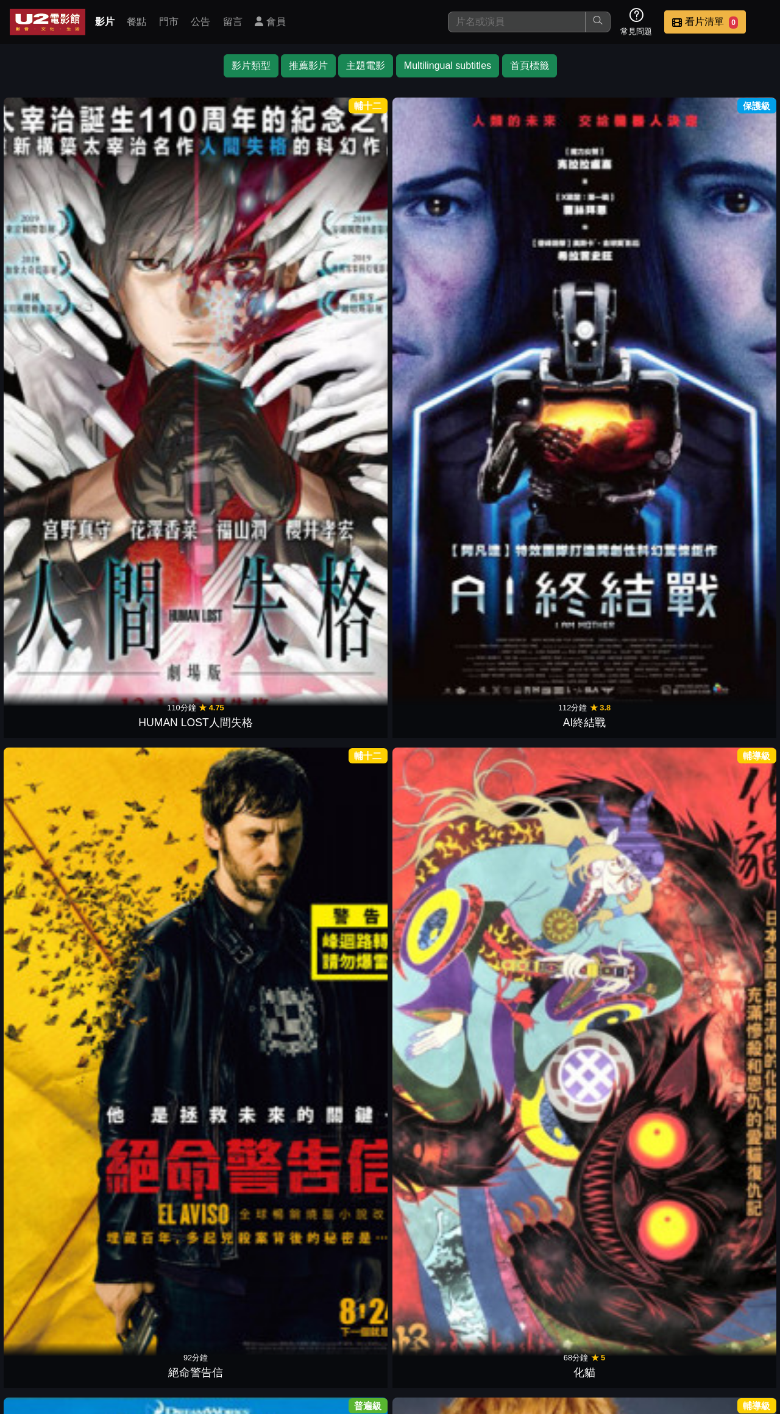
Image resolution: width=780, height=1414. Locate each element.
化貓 (342, 229)
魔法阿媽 (247, 560)
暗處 (533, 892)
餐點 (136, 21)
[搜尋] (517, 22)
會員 (270, 21)
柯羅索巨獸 (722, 726)
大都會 (437, 892)
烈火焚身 (723, 892)
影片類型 (251, 65)
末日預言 (57, 394)
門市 (169, 21)
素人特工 (533, 726)
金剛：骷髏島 (57, 892)
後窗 (247, 892)
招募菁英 (620, 1328)
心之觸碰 (342, 1058)
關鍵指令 (723, 394)
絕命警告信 (247, 229)
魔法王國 (533, 1058)
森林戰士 (723, 560)
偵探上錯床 (627, 892)
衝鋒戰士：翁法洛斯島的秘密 (437, 710)
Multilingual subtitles (447, 65)
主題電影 (365, 65)
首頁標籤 (529, 65)
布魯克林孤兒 (437, 1224)
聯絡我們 (560, 1328)
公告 (200, 21)
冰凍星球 (342, 726)
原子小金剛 (57, 560)
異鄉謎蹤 (437, 1058)
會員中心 (739, 1328)
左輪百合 (628, 1058)
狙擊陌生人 (722, 229)
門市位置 (441, 1328)
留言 (233, 21)
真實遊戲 (628, 726)
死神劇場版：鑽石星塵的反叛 (628, 378)
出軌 (152, 892)
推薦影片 (308, 65)
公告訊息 (500, 1328)
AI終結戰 (152, 229)
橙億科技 (410, 1398)
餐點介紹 (381, 1328)
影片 (105, 21)
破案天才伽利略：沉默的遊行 (723, 1041)
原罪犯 (247, 1058)
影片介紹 (321, 1328)
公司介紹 (680, 1328)
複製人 (152, 1058)
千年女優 (247, 394)
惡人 (533, 229)
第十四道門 (57, 726)
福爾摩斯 (628, 229)
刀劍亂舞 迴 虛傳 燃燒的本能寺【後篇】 (152, 544)
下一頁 (390, 1270)
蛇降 (57, 1058)
